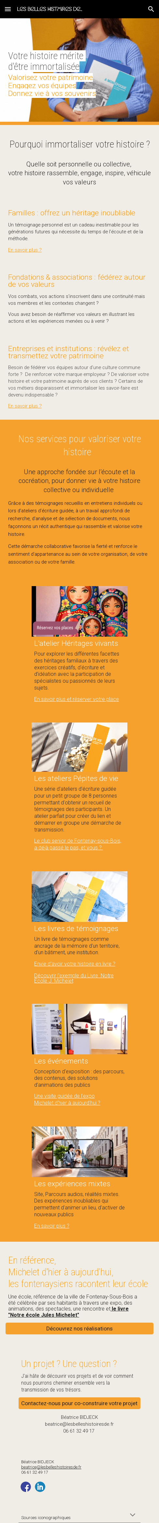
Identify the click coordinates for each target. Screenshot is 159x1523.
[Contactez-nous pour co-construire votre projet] (79, 1403)
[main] (79, 71)
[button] (8, 9)
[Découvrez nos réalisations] (79, 1328)
